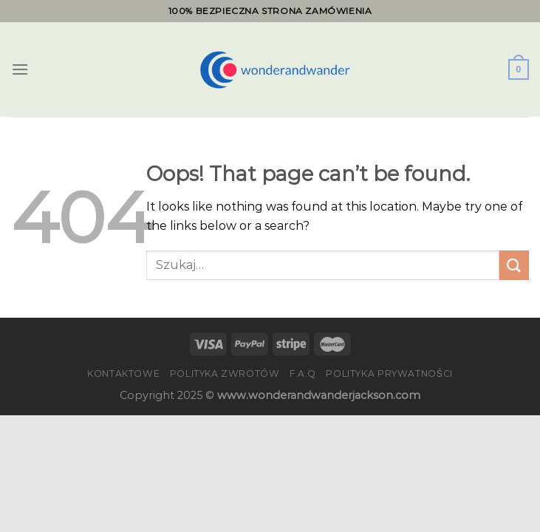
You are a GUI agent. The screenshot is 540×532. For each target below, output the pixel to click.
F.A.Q (303, 373)
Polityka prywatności (389, 373)
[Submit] (514, 264)
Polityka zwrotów (225, 373)
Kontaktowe (123, 373)
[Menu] (20, 69)
